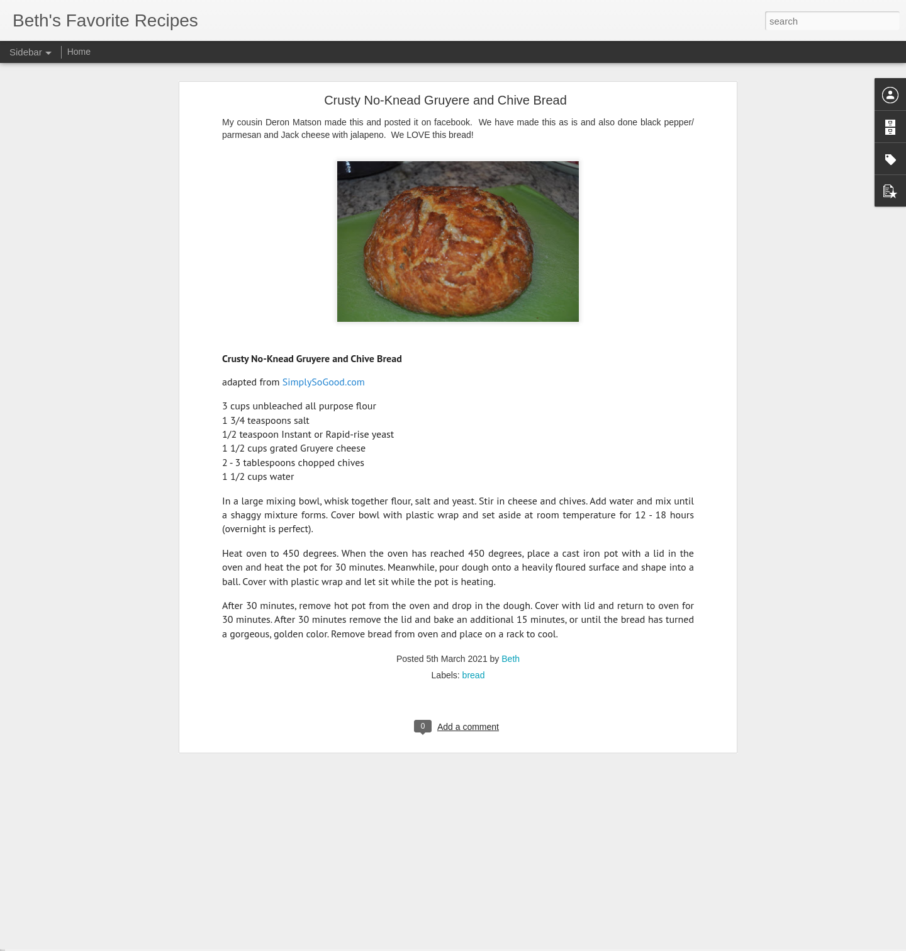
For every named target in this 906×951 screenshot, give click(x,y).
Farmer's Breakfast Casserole (80, 898)
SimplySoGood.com (323, 249)
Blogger (492, 944)
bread (473, 543)
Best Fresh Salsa (59, 870)
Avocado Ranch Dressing (73, 842)
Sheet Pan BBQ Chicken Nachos (86, 813)
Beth (510, 527)
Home (79, 52)
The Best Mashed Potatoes (76, 927)
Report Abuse (529, 944)
